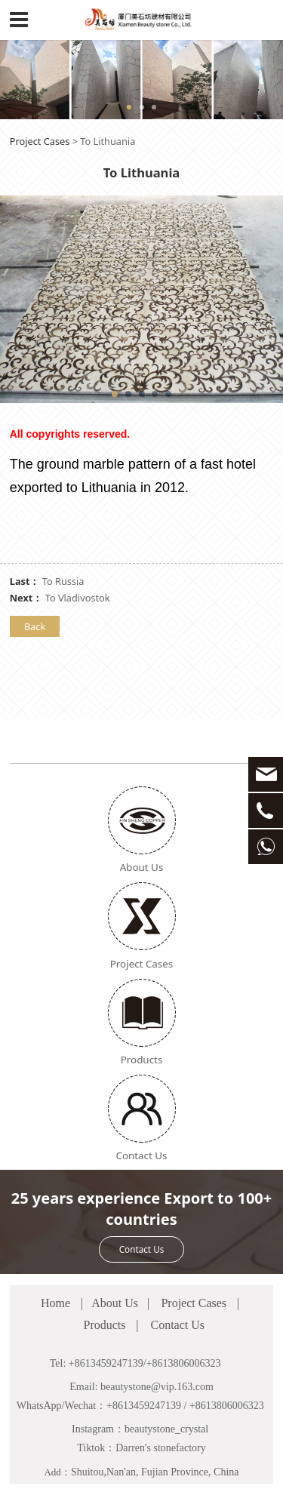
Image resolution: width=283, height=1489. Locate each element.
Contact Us (142, 1191)
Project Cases (40, 141)
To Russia (63, 581)
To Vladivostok (77, 598)
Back (34, 626)
